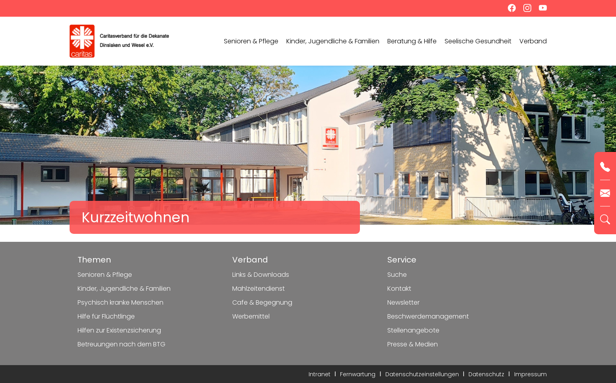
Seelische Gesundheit (478, 41)
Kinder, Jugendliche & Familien (332, 41)
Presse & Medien (412, 344)
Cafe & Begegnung (262, 302)
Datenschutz (486, 374)
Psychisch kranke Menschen (120, 302)
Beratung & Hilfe (412, 41)
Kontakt (399, 288)
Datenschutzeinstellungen (422, 374)
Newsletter (403, 302)
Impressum (530, 374)
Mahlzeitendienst (258, 288)
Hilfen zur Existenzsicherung (119, 330)
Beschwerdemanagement (428, 316)
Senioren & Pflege (251, 41)
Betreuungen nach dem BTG (121, 344)
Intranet (319, 374)
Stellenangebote (413, 330)
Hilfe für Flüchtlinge (106, 316)
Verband (533, 41)
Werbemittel (251, 316)
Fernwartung (357, 374)
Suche (397, 274)
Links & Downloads (260, 274)
